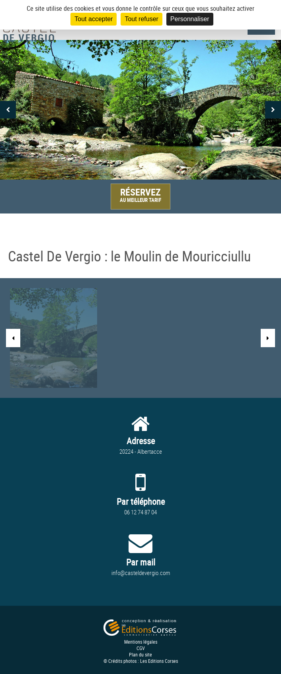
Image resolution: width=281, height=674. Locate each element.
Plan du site (140, 654)
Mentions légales (140, 641)
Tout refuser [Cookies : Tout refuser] (141, 19)
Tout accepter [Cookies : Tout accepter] (93, 19)
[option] (140, 110)
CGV (141, 648)
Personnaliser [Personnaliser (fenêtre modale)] (189, 19)
